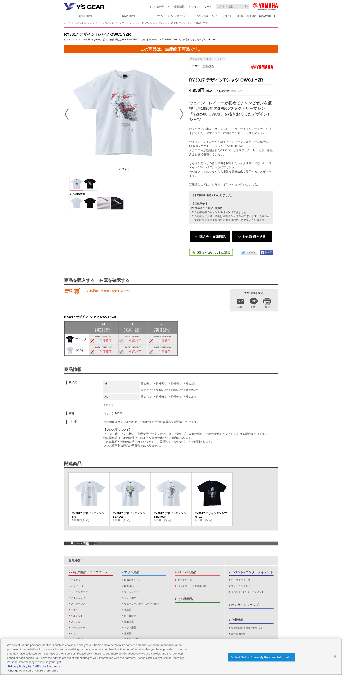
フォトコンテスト (240, 586)
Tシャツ (162, 23)
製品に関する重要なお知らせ (246, 628)
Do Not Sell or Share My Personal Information (262, 657)
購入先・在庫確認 (212, 236)
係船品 (127, 633)
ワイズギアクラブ (240, 580)
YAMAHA (208, 65)
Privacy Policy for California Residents (34, 667)
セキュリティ (78, 598)
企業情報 (237, 620)
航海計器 (129, 586)
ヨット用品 (130, 627)
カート (208, 6)
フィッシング (131, 592)
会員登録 (179, 6)
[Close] (335, 657)
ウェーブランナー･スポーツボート (142, 603)
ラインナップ (111, 23)
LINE (253, 307)
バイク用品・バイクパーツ (88, 23)
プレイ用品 (130, 598)
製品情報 (74, 561)
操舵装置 (129, 621)
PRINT (267, 307)
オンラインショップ (245, 605)
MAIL (240, 307)
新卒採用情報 (238, 633)
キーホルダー (78, 627)
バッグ (74, 633)
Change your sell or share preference (33, 671)
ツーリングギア (79, 592)
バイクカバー (78, 586)
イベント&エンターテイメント (252, 572)
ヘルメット (77, 615)
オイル (74, 609)
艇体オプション (132, 580)
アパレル (126, 23)
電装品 (127, 609)
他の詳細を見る (254, 236)
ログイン (194, 6)
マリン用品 (131, 572)
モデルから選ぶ (186, 580)
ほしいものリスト (159, 6)
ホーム (67, 23)
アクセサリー (78, 580)
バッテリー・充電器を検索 (192, 586)
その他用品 (185, 599)
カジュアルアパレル (145, 23)
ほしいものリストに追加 (213, 252)
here (98, 654)
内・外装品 (130, 615)
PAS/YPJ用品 (187, 572)
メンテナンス (78, 603)
